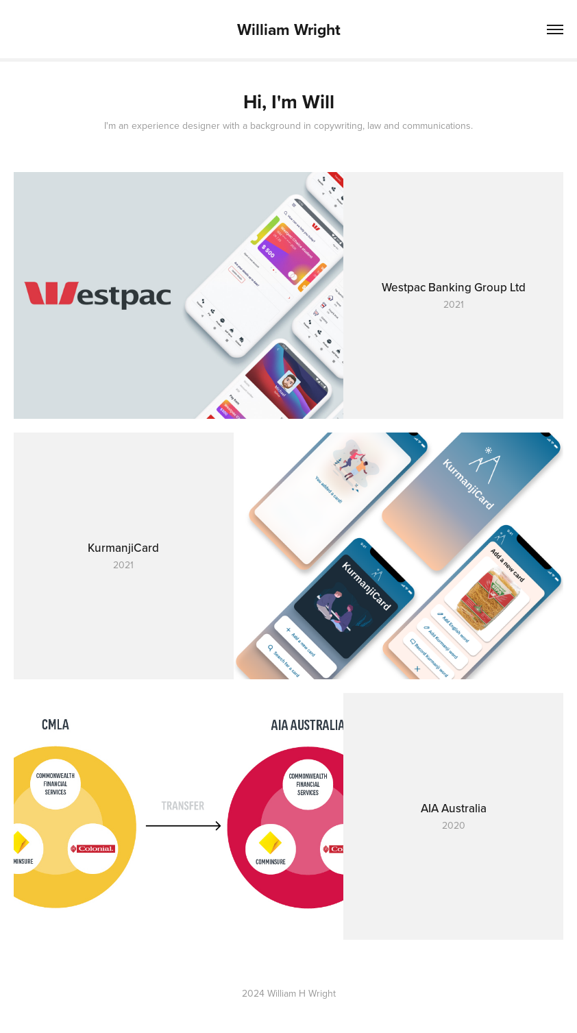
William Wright (289, 29)
